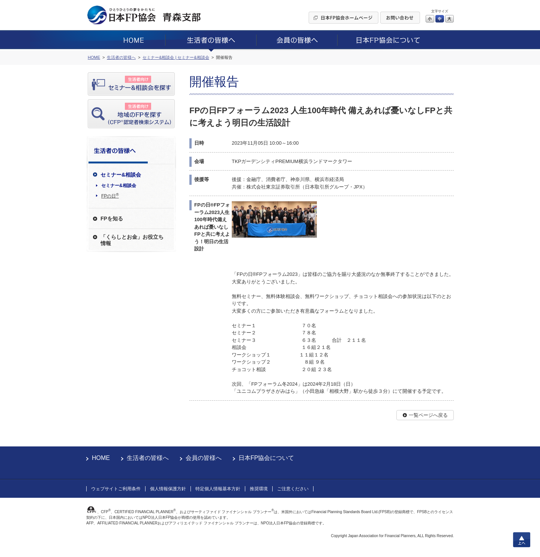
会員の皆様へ (204, 458)
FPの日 (110, 196)
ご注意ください (293, 488)
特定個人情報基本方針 (217, 488)
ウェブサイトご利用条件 (116, 488)
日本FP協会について (266, 458)
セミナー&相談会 (118, 185)
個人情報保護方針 (168, 488)
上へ (522, 540)
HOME (101, 458)
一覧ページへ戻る (428, 415)
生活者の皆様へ (148, 458)
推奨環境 (259, 488)
